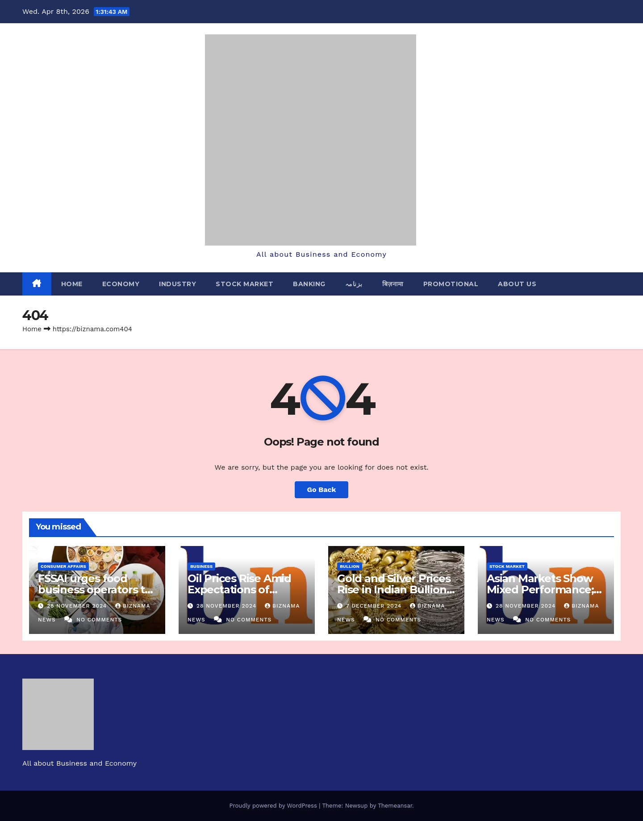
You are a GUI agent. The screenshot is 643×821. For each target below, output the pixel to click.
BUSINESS (201, 566)
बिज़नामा (393, 284)
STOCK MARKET (244, 284)
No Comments (99, 620)
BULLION (349, 566)
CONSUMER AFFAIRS (63, 566)
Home (72, 284)
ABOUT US (517, 284)
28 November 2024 (78, 606)
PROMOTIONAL (451, 284)
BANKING (309, 284)
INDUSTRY (177, 284)
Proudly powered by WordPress (274, 805)
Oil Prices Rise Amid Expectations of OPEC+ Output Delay (242, 589)
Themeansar (395, 805)
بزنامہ (354, 284)
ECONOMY (121, 284)
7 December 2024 (375, 606)
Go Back (321, 489)
